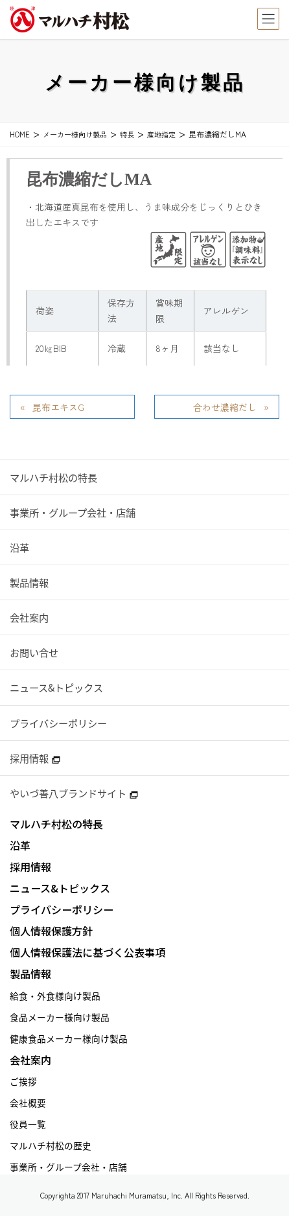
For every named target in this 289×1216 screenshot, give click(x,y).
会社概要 (28, 1102)
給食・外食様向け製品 (55, 995)
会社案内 (29, 617)
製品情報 (29, 582)
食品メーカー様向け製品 (60, 1017)
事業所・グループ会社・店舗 (72, 512)
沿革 (19, 547)
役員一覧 (28, 1123)
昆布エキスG (58, 407)
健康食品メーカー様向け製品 (69, 1038)
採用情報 (35, 758)
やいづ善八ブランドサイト (74, 793)
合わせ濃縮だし (225, 407)
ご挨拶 (23, 1081)
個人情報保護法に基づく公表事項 (87, 952)
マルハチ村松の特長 (53, 477)
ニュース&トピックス (56, 687)
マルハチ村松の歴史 (50, 1145)
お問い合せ (34, 652)
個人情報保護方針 (51, 931)
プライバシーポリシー (58, 723)
